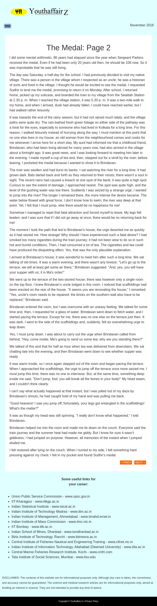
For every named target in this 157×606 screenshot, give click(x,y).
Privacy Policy (91, 601)
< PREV (126, 462)
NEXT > (140, 462)
